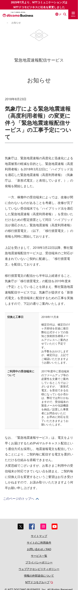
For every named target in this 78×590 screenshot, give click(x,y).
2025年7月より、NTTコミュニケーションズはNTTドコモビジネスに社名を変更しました (39, 4)
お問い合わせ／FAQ (39, 549)
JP (58, 14)
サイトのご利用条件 (39, 542)
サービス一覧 (39, 556)
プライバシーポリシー (39, 562)
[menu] (73, 14)
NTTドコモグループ (37, 582)
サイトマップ (39, 536)
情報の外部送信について (39, 575)
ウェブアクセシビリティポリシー (39, 569)
